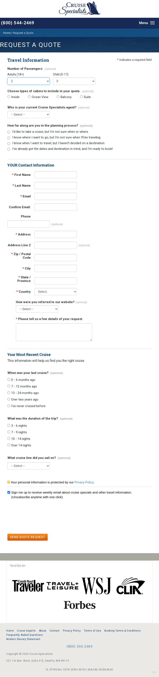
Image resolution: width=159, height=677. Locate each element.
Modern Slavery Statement (23, 639)
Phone (26, 216)
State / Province (24, 279)
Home (10, 630)
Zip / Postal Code (21, 256)
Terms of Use (92, 630)
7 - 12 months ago (24, 386)
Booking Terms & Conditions (122, 630)
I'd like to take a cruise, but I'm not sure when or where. (50, 132)
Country (23, 292)
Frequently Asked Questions (24, 634)
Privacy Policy (84, 482)
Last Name (21, 185)
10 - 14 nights (20, 439)
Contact (55, 630)
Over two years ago (24, 399)
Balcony (66, 97)
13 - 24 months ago (25, 393)
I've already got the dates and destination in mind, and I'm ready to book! (62, 149)
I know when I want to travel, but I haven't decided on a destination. (58, 143)
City (26, 268)
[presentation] (39, 517)
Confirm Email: (20, 207)
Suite (87, 97)
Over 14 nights (21, 445)
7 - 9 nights (19, 432)
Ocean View (40, 97)
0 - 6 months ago (23, 380)
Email (25, 196)
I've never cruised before (28, 406)
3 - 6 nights (19, 426)
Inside (15, 97)
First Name (21, 175)
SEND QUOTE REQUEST (27, 537)
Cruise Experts (26, 630)
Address (23, 234)
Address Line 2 (19, 245)
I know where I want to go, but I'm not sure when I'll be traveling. (56, 137)
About (42, 630)
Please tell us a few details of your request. (49, 319)
